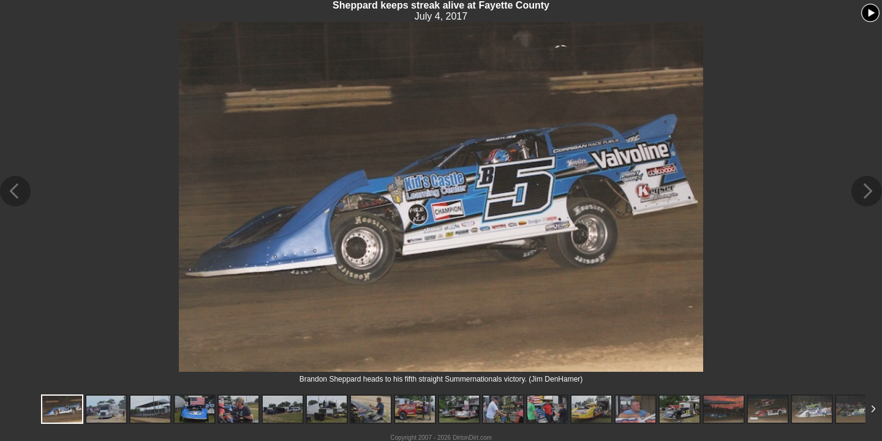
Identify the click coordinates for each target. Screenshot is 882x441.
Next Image (866, 191)
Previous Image (15, 191)
